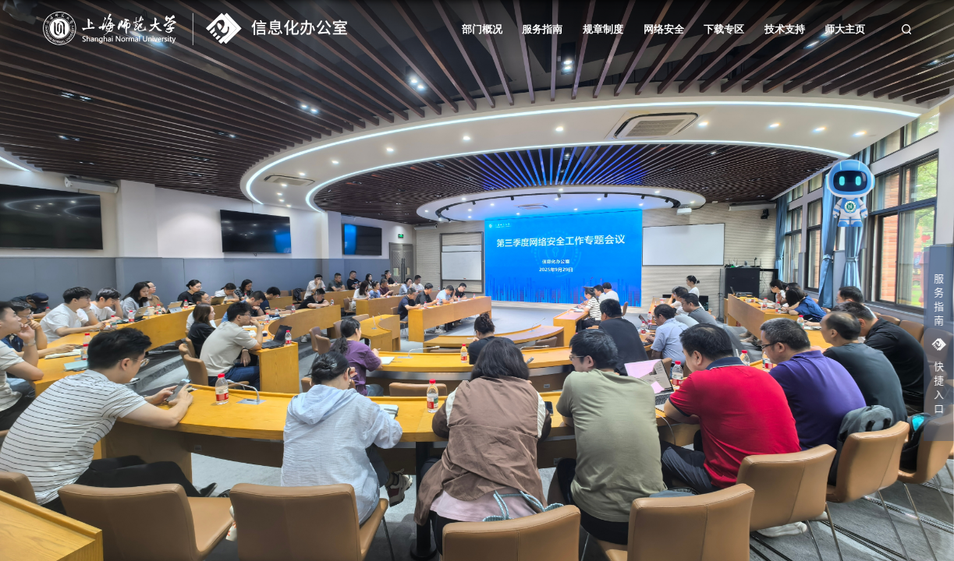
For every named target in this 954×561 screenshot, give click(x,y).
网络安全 (664, 29)
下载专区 (724, 29)
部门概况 (482, 29)
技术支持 (784, 29)
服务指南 (542, 29)
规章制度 (603, 29)
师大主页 (845, 29)
